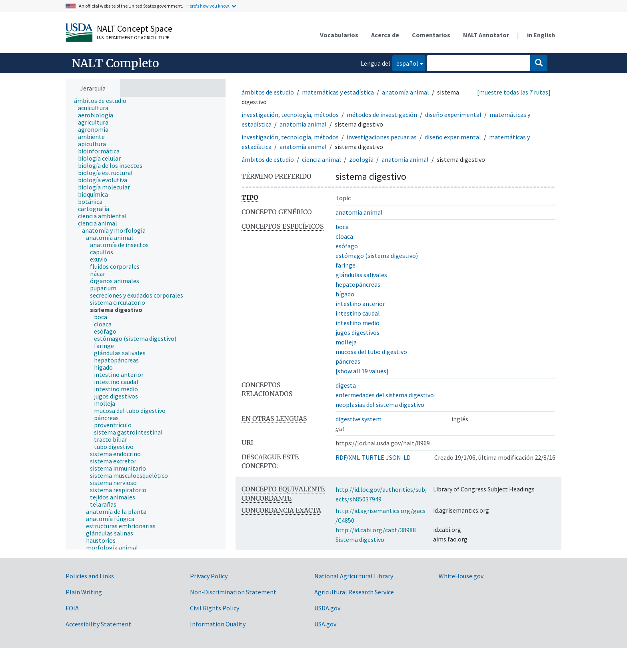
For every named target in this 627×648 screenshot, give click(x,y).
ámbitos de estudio (268, 92)
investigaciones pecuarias (382, 137)
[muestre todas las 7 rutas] (514, 92)
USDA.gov (327, 608)
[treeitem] (104, 100)
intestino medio (357, 323)
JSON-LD (398, 457)
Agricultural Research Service (354, 592)
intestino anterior (360, 304)
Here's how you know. (208, 6)
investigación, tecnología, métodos (290, 115)
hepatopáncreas (357, 284)
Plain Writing (84, 592)
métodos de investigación (382, 115)
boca (342, 227)
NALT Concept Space (134, 28)
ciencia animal (321, 159)
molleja (346, 342)
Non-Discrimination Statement (233, 592)
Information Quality (218, 624)
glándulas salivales (361, 275)
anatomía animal (405, 92)
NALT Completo (115, 63)
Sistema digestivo (359, 539)
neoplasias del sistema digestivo (379, 404)
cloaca (344, 236)
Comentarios (431, 35)
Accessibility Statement (98, 624)
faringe (345, 265)
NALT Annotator (486, 35)
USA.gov (325, 624)
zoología (361, 159)
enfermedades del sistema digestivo (384, 395)
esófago (346, 246)
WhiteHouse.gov (461, 576)
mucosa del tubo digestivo (371, 352)
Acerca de (385, 35)
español (405, 62)
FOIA (72, 608)
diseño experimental (453, 115)
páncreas (347, 361)
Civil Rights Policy (214, 608)
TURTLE (372, 457)
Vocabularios (339, 35)
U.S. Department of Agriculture (133, 37)
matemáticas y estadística (338, 92)
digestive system (358, 419)
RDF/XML (347, 457)
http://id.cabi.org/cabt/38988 (375, 530)
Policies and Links (90, 576)
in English (541, 35)
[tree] (146, 323)
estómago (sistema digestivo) (376, 256)
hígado (344, 294)
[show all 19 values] (362, 371)
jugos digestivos (357, 332)
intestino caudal (357, 313)
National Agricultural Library (353, 576)
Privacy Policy (209, 576)
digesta (345, 385)
